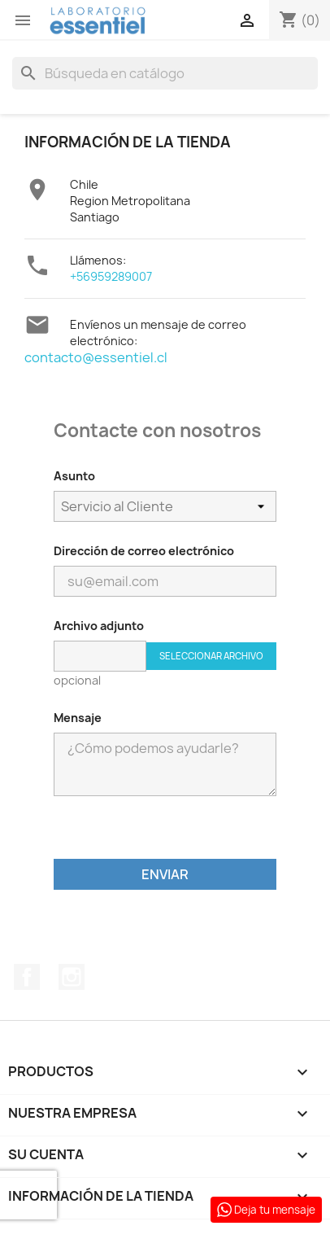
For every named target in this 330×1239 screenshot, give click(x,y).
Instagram (72, 977)
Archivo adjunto (99, 625)
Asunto (74, 476)
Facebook (27, 977)
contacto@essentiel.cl (95, 357)
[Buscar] (165, 73)
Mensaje (78, 717)
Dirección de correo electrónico (144, 550)
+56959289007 (111, 276)
